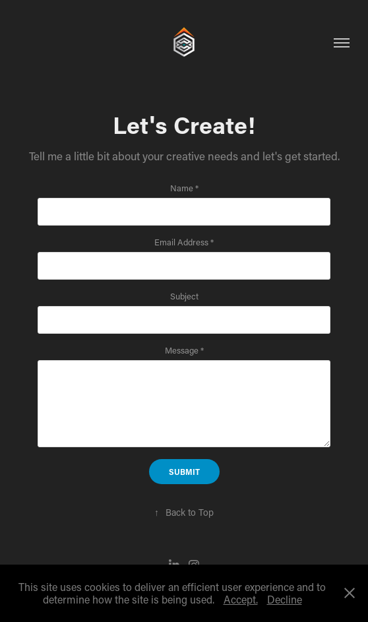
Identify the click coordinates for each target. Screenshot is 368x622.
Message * (184, 350)
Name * (184, 188)
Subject (184, 296)
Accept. (241, 599)
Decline (284, 599)
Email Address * (184, 242)
